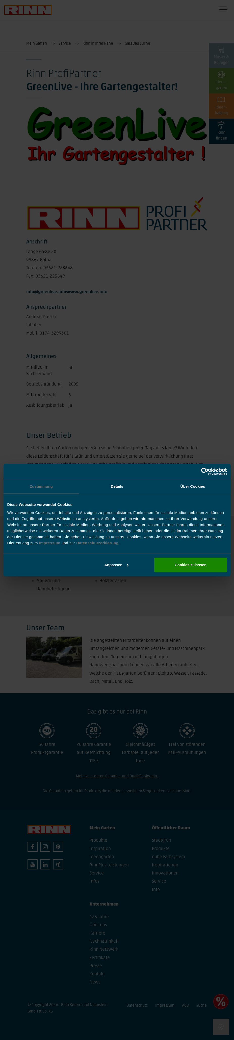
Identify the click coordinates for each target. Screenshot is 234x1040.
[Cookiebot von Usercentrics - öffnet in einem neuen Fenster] (205, 471)
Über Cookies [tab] (192, 486)
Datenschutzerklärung (97, 543)
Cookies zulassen (190, 565)
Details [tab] (117, 486)
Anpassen (116, 565)
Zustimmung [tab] (41, 486)
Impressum (50, 543)
